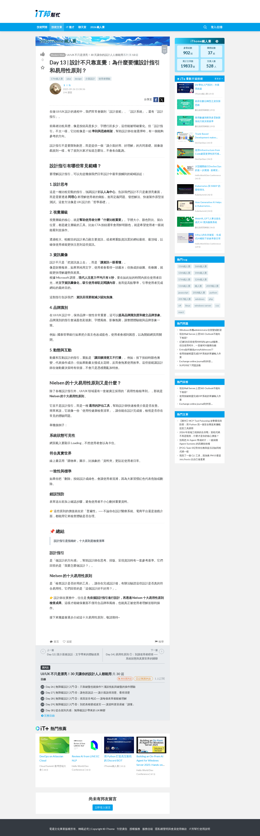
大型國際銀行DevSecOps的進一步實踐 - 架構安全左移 (208, 168)
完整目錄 (48, 715)
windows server (203, 305)
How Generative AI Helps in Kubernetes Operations (208, 204)
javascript (183, 292)
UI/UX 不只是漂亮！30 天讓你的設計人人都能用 (95, 54)
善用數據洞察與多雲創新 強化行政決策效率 (208, 119)
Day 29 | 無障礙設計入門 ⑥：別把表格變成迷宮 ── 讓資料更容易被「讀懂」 (90, 704)
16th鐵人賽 (201, 266)
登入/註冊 (217, 27)
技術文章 (56, 27)
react (181, 312)
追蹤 (67, 641)
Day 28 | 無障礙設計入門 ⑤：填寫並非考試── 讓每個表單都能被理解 (86, 698)
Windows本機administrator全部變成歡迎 (200, 329)
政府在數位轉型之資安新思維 (208, 103)
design (78, 78)
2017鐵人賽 (184, 299)
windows (199, 299)
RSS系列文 (125, 678)
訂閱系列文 (143, 678)
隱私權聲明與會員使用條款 (171, 828)
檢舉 (159, 641)
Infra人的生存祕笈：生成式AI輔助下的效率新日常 (208, 236)
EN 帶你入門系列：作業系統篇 (207, 86)
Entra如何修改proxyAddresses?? (196, 349)
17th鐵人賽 (57, 78)
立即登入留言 (103, 807)
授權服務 (135, 828)
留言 (54, 641)
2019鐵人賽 (212, 285)
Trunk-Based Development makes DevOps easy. (205, 135)
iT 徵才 (70, 27)
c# (179, 305)
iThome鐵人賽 (204, 41)
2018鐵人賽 (199, 292)
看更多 (219, 78)
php (211, 299)
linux (187, 305)
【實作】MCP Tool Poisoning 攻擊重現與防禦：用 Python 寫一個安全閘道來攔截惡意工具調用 (200, 424)
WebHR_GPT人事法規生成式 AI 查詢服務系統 (208, 220)
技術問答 (42, 27)
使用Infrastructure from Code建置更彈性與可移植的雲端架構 (208, 152)
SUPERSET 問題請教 (190, 365)
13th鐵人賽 (184, 272)
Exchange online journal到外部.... (196, 361)
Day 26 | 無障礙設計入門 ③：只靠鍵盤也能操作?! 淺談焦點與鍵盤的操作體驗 (90, 686)
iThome (110, 828)
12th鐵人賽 (201, 279)
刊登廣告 (122, 828)
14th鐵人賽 (201, 272)
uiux (69, 78)
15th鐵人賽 (184, 266)
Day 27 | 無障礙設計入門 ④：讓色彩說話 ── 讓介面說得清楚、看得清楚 (88, 692)
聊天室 (82, 27)
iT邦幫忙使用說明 (199, 828)
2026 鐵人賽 (97, 27)
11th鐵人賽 (184, 285)
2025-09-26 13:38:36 (74, 89)
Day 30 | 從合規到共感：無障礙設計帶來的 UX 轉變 (75, 710)
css (217, 305)
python (213, 292)
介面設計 (90, 78)
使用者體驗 (104, 78)
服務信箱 (147, 828)
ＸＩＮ (67, 85)
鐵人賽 (198, 285)
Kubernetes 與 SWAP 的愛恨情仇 (207, 188)
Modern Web (58, 54)
